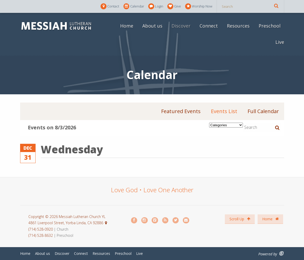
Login (155, 6)
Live (279, 42)
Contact (110, 6)
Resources (238, 26)
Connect (209, 26)
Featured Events (181, 111)
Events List (224, 111)
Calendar (134, 6)
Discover (181, 26)
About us (152, 26)
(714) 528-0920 (41, 229)
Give (174, 6)
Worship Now (198, 6)
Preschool (270, 26)
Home (126, 26)
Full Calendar (263, 111)
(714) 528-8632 (40, 235)
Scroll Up (239, 218)
